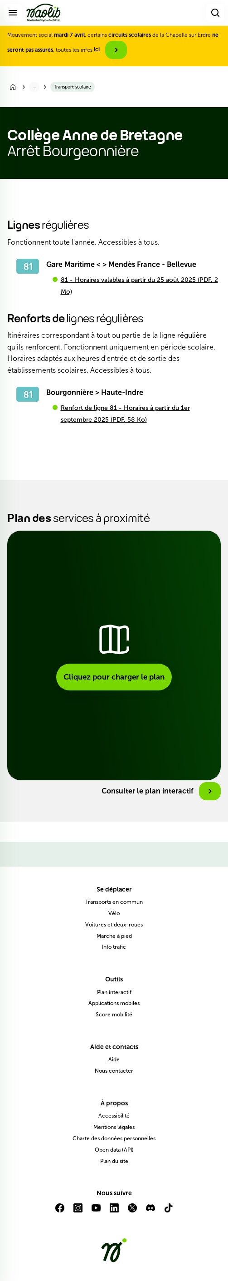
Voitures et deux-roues (114, 924)
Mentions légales (114, 1127)
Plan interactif (114, 992)
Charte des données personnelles (114, 1138)
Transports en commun (114, 902)
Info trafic (114, 947)
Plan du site (114, 1161)
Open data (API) (114, 1150)
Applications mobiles (114, 1003)
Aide (114, 1059)
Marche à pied (114, 936)
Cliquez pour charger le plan (114, 676)
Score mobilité (114, 1014)
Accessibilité (114, 1116)
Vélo (114, 913)
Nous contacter (114, 1071)
